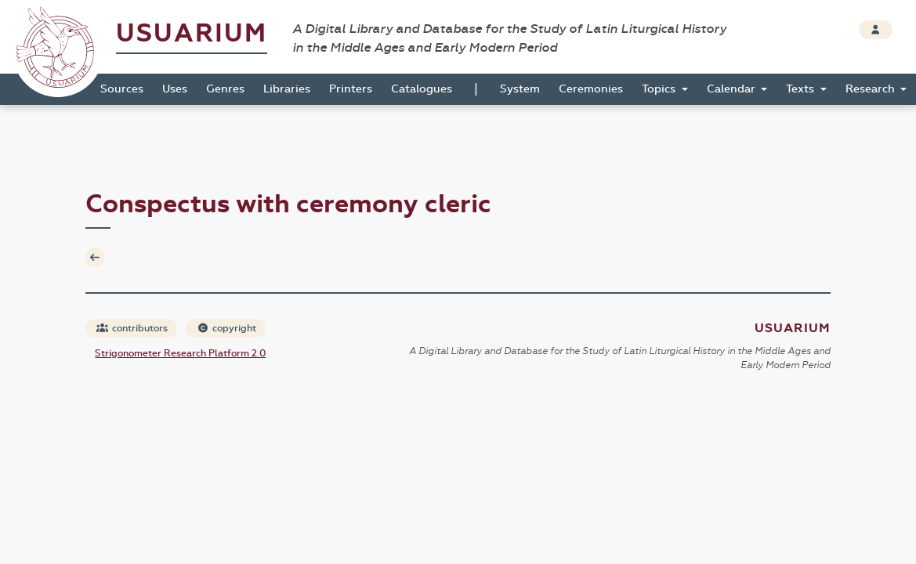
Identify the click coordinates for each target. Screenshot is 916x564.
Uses (174, 89)
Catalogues (421, 89)
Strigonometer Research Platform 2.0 (180, 353)
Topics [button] (660, 89)
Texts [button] (801, 89)
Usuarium (191, 33)
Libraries (286, 89)
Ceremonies (591, 89)
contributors (132, 328)
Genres (225, 89)
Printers (350, 89)
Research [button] (871, 89)
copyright (226, 328)
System (520, 89)
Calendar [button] (733, 89)
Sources (121, 89)
